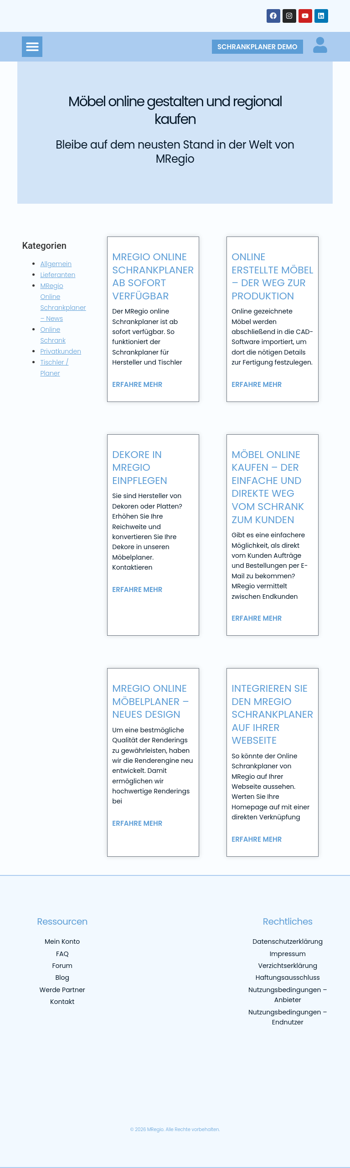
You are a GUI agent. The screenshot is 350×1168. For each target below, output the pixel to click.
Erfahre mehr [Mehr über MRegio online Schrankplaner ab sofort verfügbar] (137, 384)
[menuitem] (59, 1106)
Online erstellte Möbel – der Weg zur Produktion (272, 276)
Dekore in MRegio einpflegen (139, 468)
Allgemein (56, 263)
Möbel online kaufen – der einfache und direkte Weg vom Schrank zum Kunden (268, 487)
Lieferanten (57, 274)
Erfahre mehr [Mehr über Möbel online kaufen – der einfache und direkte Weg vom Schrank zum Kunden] (257, 618)
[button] (32, 46)
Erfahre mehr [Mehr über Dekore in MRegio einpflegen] (137, 589)
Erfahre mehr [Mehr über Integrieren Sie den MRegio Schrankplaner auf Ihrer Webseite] (257, 839)
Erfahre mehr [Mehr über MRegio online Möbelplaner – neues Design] (137, 823)
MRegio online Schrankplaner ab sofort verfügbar (153, 276)
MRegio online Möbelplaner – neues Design (150, 701)
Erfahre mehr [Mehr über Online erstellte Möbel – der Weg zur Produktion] (257, 384)
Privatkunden (60, 351)
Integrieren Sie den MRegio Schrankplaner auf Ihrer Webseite (272, 714)
